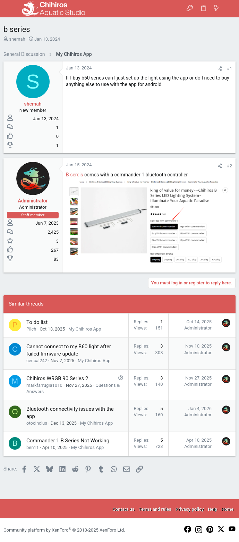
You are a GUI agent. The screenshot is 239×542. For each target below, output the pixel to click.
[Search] (229, 8)
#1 (229, 68)
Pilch (31, 329)
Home (227, 509)
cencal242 (36, 360)
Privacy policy (190, 509)
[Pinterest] (209, 530)
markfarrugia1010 (44, 385)
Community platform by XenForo (64, 530)
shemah (17, 39)
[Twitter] (220, 530)
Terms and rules (154, 509)
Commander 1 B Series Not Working (67, 440)
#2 (229, 165)
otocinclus (36, 423)
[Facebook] (187, 530)
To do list (37, 322)
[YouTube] (232, 529)
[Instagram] (198, 530)
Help (212, 509)
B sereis (74, 174)
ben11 (32, 447)
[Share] (219, 68)
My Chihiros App (84, 329)
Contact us (124, 509)
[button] (10, 8)
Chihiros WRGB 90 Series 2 (57, 378)
